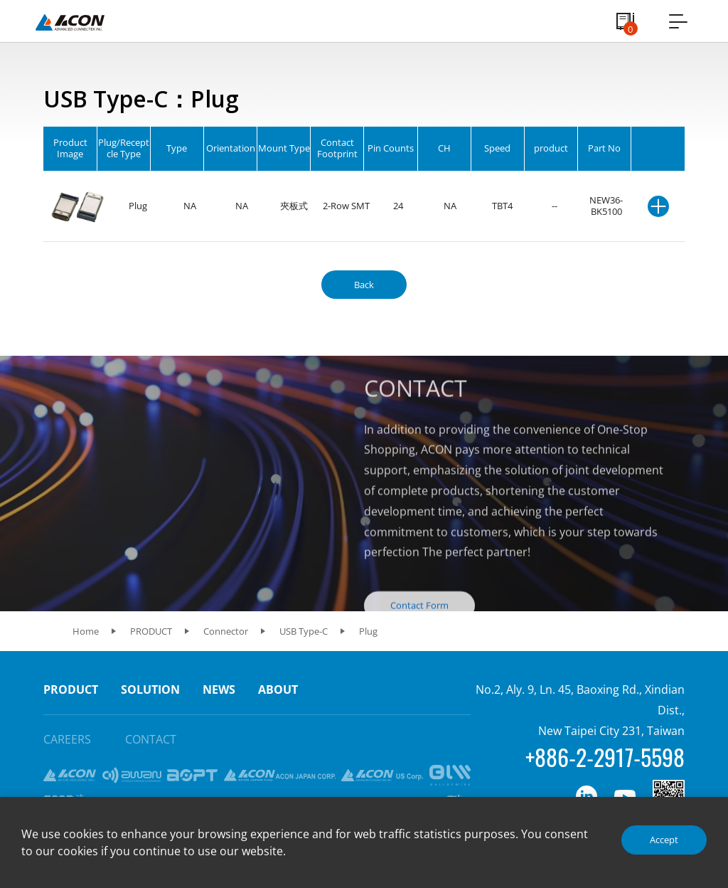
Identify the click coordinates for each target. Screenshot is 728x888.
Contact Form (419, 624)
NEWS (219, 689)
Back (364, 284)
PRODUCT (70, 689)
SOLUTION (150, 689)
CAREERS (67, 739)
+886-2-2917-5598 (605, 756)
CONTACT (150, 739)
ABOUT (278, 689)
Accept (664, 839)
